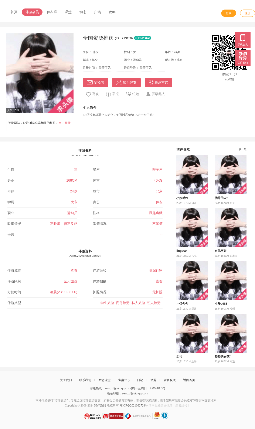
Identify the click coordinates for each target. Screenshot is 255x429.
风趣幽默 (156, 213)
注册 (248, 13)
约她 (132, 94)
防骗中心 (124, 380)
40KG (158, 180)
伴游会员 (32, 12)
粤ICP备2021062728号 (133, 405)
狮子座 (157, 169)
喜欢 (92, 94)
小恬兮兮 (182, 303)
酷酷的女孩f (223, 356)
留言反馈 (170, 380)
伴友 (159, 202)
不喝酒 (157, 224)
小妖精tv (182, 198)
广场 (97, 12)
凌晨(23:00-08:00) (63, 292)
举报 (112, 94)
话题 (153, 380)
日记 (140, 380)
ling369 (181, 250)
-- (161, 234)
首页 (14, 12)
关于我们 (66, 380)
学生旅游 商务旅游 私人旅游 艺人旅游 (132, 303)
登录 (229, 13)
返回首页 (189, 380)
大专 (74, 202)
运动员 (72, 213)
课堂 (68, 12)
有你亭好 (221, 250)
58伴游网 (100, 405)
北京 (159, 191)
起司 (179, 356)
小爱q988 (221, 303)
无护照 (157, 292)
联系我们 (85, 380)
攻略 (112, 12)
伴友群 (52, 12)
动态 (82, 12)
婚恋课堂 (104, 380)
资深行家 (156, 270)
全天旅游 (70, 281)
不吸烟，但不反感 (63, 224)
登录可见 (104, 67)
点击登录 (65, 123)
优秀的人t (221, 198)
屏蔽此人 (155, 94)
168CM (71, 180)
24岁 (73, 191)
